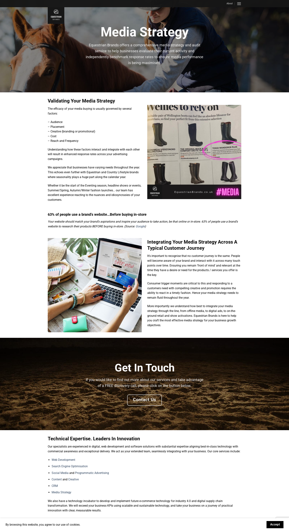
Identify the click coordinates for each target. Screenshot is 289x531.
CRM (55, 486)
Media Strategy (61, 492)
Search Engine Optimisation (70, 466)
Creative (73, 479)
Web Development (63, 460)
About (230, 3)
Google (140, 226)
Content (57, 479)
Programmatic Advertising (92, 473)
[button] (239, 3)
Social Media (60, 473)
